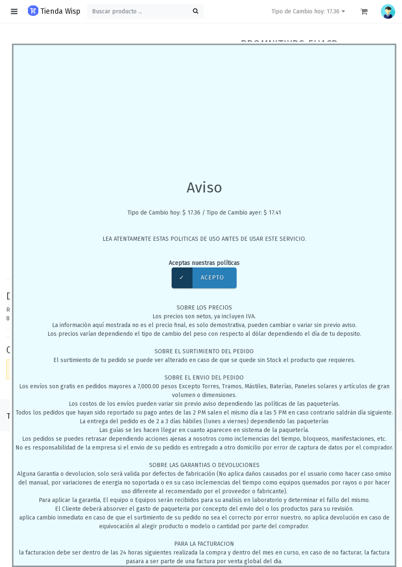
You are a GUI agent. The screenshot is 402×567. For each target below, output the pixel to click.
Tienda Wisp (54, 10)
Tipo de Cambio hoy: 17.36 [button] (309, 11)
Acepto (198, 277)
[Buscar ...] (145, 11)
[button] (388, 11)
